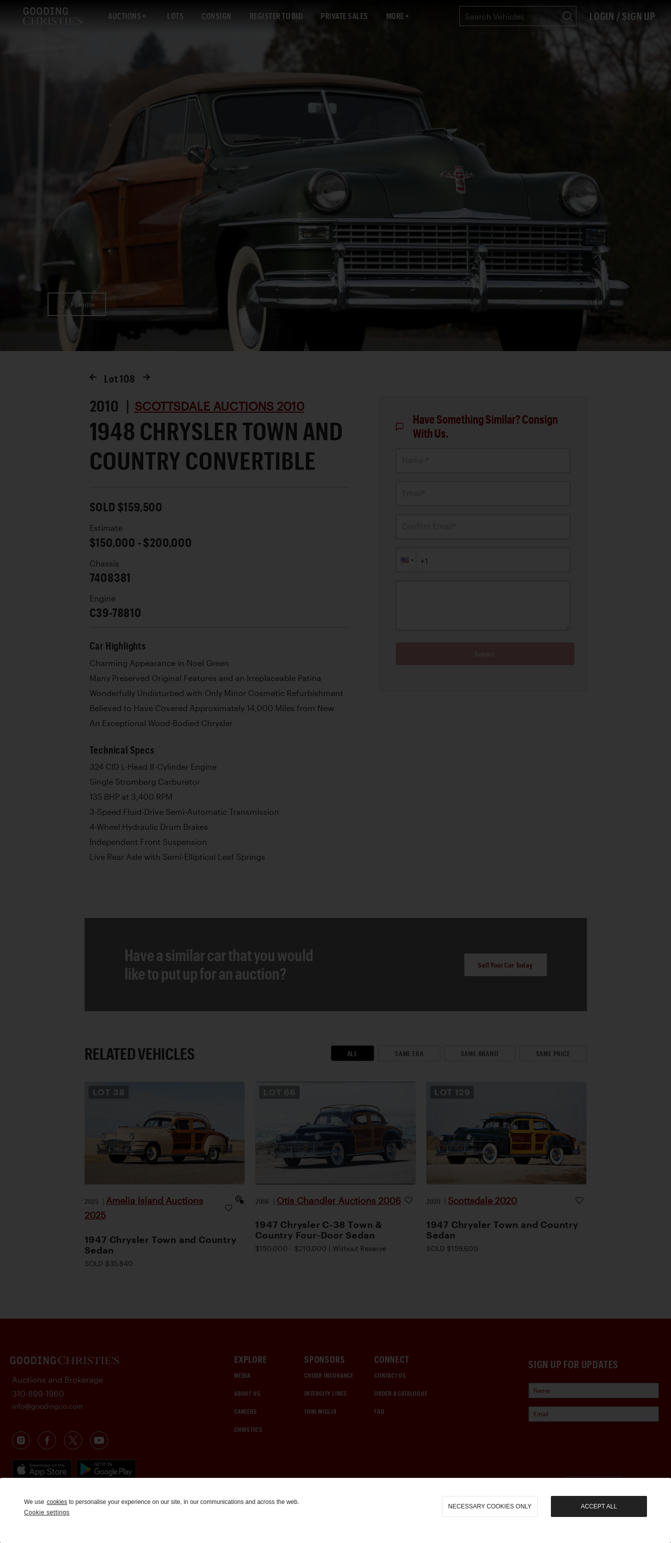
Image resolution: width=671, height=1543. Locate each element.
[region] (335, 1510)
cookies (57, 1501)
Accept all (599, 1506)
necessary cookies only (490, 1506)
